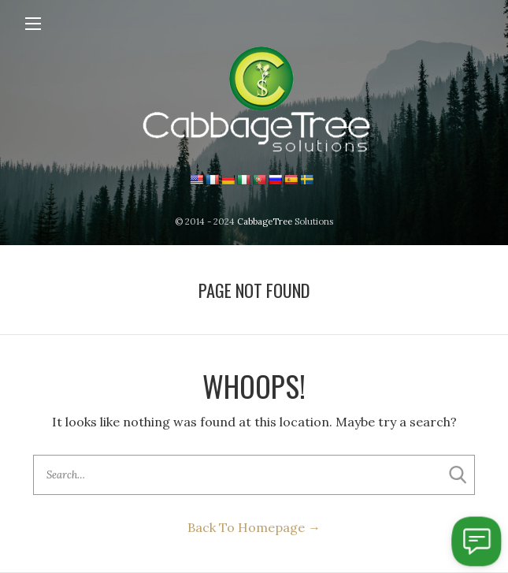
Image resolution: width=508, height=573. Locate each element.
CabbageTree (264, 221)
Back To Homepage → (254, 527)
